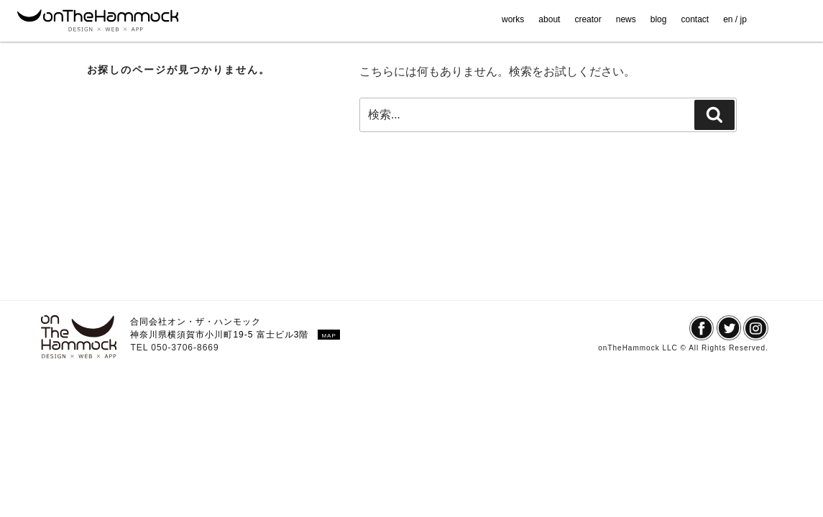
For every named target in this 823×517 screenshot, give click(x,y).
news (626, 19)
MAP (328, 335)
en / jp (735, 19)
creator (587, 19)
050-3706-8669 (185, 348)
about (549, 19)
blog (658, 19)
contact (695, 19)
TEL (140, 348)
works (513, 19)
